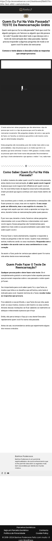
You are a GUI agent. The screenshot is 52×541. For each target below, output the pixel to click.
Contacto (43, 530)
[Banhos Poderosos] (25, 9)
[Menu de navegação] (26, 16)
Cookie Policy (42, 533)
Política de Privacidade (14, 533)
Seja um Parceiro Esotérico (16, 530)
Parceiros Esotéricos (26, 527)
